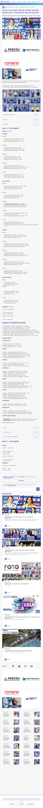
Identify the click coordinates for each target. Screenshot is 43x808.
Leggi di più (30, 804)
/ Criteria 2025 (31, 7)
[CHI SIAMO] (24, 1)
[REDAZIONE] (28, 1)
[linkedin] (31, 666)
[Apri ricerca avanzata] (20, 1)
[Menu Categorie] (41, 1)
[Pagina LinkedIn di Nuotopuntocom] (13, 1)
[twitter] (25, 666)
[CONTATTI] (38, 1)
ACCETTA (12, 804)
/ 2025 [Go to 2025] (26, 7)
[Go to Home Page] (14, 7)
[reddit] (19, 666)
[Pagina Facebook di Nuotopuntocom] (10, 1)
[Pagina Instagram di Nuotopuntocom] (11, 1)
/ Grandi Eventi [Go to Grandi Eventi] (22, 7)
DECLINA (21, 804)
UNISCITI (21, 480)
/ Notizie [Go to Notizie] (17, 7)
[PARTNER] (33, 1)
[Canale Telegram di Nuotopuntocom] (14, 1)
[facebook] (13, 666)
